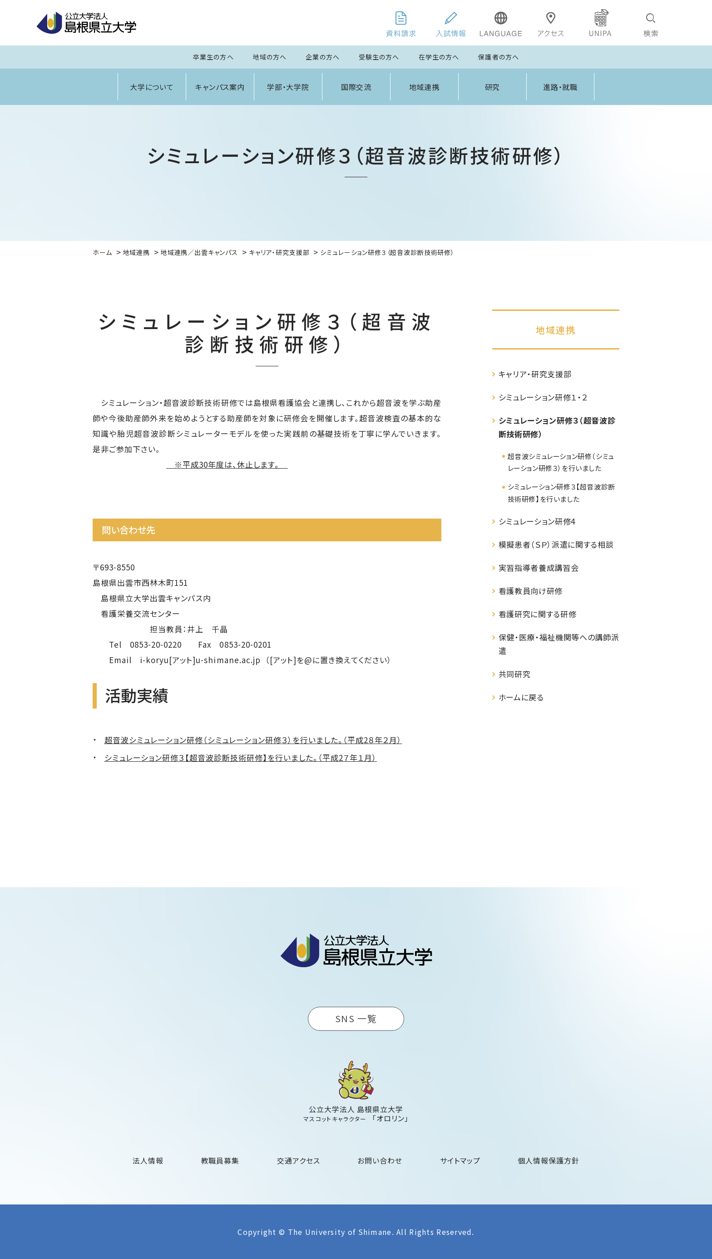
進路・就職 (560, 86)
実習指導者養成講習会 (539, 567)
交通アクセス (298, 1160)
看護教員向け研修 (531, 590)
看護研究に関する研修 (538, 614)
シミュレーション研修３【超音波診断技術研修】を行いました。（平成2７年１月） (240, 757)
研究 (492, 86)
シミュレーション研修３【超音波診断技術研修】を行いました (561, 492)
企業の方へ (323, 56)
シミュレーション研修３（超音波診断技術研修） (557, 427)
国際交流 (356, 86)
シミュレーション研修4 (537, 521)
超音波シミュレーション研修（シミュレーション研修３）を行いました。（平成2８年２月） (253, 739)
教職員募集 (220, 1160)
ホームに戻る (521, 697)
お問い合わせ (379, 1160)
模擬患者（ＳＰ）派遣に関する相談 (556, 544)
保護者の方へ (498, 56)
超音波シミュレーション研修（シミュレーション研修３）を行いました (561, 462)
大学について (152, 86)
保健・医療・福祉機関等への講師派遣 (559, 643)
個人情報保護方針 (548, 1160)
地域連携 (424, 86)
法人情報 (148, 1160)
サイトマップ (460, 1160)
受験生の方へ (379, 56)
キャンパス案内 (220, 86)
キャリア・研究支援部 (535, 374)
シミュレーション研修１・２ (543, 397)
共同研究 (515, 673)
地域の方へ (270, 56)
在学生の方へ (439, 56)
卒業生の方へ (213, 56)
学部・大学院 (288, 86)
